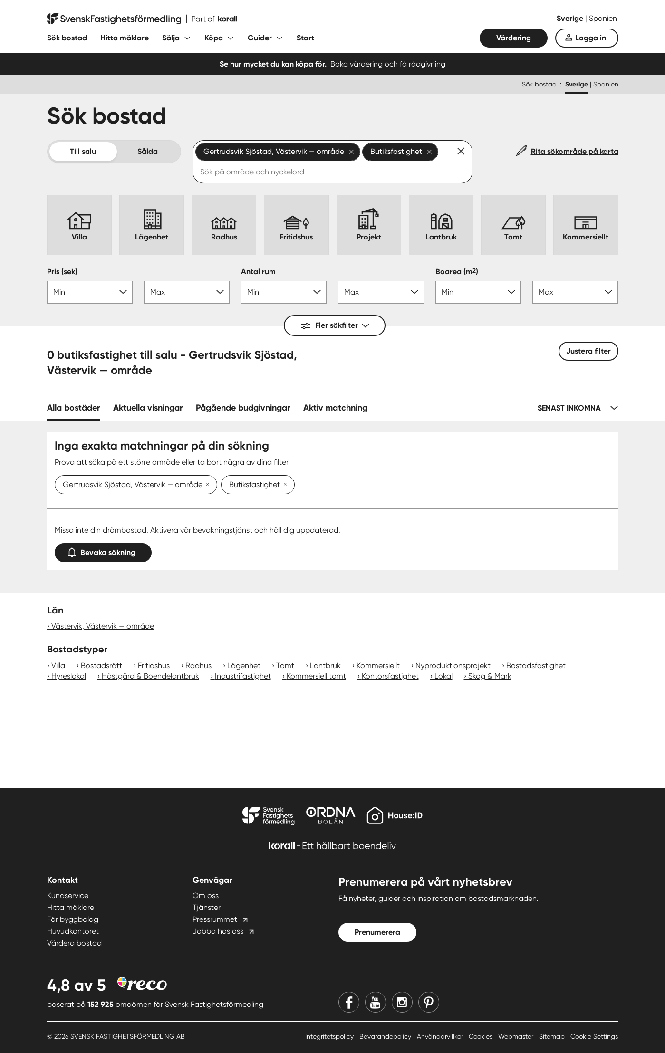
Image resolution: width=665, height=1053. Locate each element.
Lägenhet (243, 665)
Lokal (443, 675)
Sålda (147, 151)
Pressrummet (215, 919)
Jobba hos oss (218, 931)
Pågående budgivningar (243, 407)
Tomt (285, 665)
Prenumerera (377, 932)
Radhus (198, 665)
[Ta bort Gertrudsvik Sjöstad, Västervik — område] (205, 485)
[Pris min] (90, 292)
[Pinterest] (428, 1002)
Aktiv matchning (335, 407)
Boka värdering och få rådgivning (387, 63)
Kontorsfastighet (390, 675)
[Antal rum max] (381, 292)
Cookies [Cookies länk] (481, 1036)
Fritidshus (154, 665)
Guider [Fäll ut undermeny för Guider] (260, 37)
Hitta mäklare (124, 37)
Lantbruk (325, 665)
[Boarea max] (575, 292)
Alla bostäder (73, 407)
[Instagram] (402, 1002)
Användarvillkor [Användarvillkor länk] (441, 1036)
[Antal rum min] (284, 292)
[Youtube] (375, 1002)
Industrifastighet (243, 675)
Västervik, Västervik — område (102, 626)
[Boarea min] (478, 292)
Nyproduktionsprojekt (453, 665)
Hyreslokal (68, 675)
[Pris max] (187, 292)
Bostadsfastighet (536, 665)
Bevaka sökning (103, 550)
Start (305, 37)
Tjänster (207, 907)
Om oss (206, 895)
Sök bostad (67, 37)
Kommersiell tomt (316, 675)
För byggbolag (72, 919)
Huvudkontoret (73, 931)
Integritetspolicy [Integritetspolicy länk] (330, 1036)
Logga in (590, 37)
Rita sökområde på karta (574, 151)
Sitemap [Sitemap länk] (553, 1036)
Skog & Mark (489, 675)
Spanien (603, 18)
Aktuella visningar (148, 407)
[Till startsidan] (142, 19)
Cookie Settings (594, 1036)
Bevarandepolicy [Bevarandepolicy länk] (386, 1036)
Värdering (513, 37)
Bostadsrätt (101, 665)
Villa (58, 665)
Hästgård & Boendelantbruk (150, 675)
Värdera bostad (74, 943)
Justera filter (588, 350)
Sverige (571, 18)
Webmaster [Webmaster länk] (516, 1036)
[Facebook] (348, 1002)
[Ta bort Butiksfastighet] (283, 485)
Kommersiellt (378, 665)
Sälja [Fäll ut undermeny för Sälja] (171, 37)
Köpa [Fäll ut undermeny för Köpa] (213, 37)
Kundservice (67, 895)
